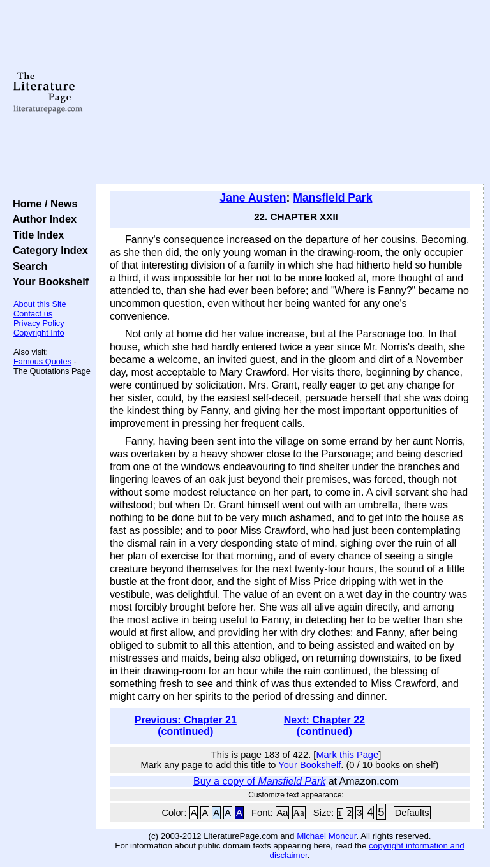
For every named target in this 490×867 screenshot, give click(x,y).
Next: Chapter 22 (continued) (324, 726)
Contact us (32, 313)
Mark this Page (347, 755)
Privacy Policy (38, 323)
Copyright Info (38, 332)
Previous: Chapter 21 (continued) (186, 726)
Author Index (42, 219)
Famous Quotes (42, 361)
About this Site (39, 304)
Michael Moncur (326, 836)
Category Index (47, 250)
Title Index (35, 235)
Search (27, 266)
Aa (282, 813)
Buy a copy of (259, 781)
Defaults (412, 813)
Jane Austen (253, 197)
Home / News (42, 203)
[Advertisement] (290, 92)
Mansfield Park (332, 197)
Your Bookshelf (48, 281)
